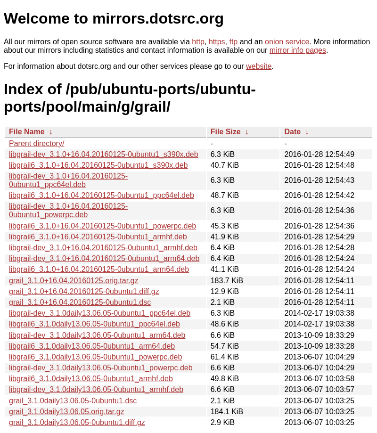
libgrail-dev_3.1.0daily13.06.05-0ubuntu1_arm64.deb (97, 335)
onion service (287, 42)
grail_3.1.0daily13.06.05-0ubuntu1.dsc (73, 401)
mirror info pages (298, 50)
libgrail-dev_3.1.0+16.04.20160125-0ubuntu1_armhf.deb (103, 248)
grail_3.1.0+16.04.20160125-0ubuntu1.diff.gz (84, 291)
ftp (233, 42)
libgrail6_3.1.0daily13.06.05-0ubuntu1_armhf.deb (91, 379)
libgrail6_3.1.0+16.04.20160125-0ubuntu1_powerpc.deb (102, 226)
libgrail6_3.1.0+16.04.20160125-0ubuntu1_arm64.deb (99, 269)
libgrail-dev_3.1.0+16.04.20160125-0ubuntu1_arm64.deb (104, 258)
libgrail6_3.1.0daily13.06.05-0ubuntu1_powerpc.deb (95, 357)
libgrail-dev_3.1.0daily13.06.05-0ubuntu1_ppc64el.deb (99, 313)
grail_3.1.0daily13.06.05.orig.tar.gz (66, 412)
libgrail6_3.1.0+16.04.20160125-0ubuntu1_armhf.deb (98, 237)
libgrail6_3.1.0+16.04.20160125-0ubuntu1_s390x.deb (98, 165)
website (258, 66)
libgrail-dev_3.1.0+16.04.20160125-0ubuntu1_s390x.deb (103, 154)
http (198, 42)
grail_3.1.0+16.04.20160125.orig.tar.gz (73, 281)
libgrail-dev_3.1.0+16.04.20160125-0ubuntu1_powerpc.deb (68, 210)
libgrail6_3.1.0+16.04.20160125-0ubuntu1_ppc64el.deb (101, 195)
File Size (226, 132)
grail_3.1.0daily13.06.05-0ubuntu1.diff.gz (77, 422)
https (217, 42)
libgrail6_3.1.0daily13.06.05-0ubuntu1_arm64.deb (92, 346)
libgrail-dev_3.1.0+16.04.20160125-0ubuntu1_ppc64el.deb (68, 180)
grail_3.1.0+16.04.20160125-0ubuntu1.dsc (80, 302)
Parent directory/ (36, 143)
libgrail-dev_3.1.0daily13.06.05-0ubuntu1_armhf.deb (96, 389)
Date (292, 132)
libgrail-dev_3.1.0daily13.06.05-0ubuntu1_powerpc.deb (101, 368)
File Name (27, 132)
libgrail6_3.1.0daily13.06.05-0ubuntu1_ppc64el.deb (94, 324)
